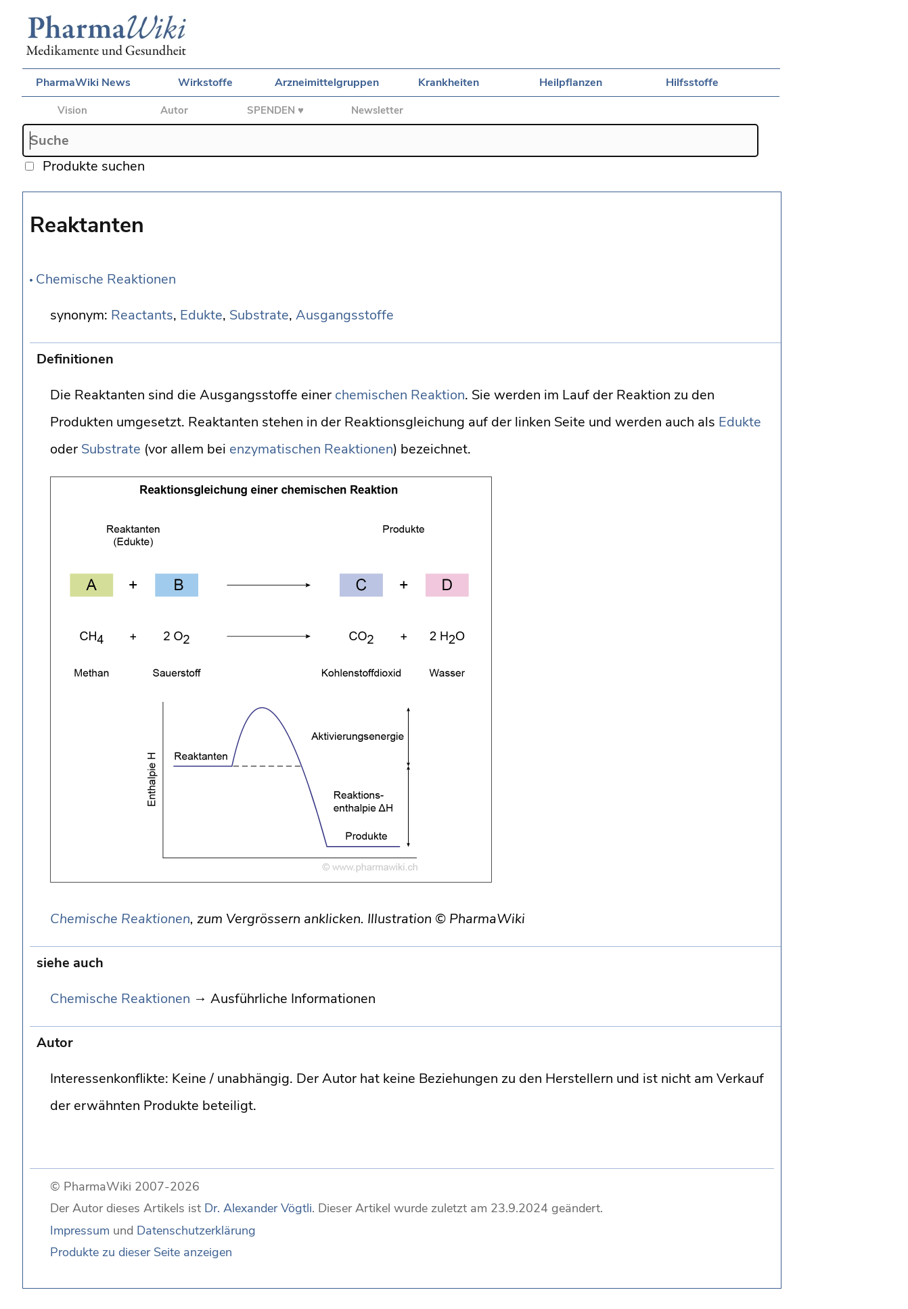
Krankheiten (448, 82)
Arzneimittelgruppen (327, 82)
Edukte (201, 315)
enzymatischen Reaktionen (311, 449)
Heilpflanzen (570, 82)
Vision (72, 110)
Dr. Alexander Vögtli (258, 1208)
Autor (174, 110)
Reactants (142, 315)
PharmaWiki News (83, 82)
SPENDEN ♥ (275, 110)
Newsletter (377, 110)
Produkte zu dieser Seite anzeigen (141, 1252)
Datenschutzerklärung (196, 1230)
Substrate (259, 315)
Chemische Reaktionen (106, 279)
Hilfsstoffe (692, 82)
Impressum (80, 1230)
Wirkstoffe (205, 82)
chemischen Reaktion (400, 395)
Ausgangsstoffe (345, 315)
